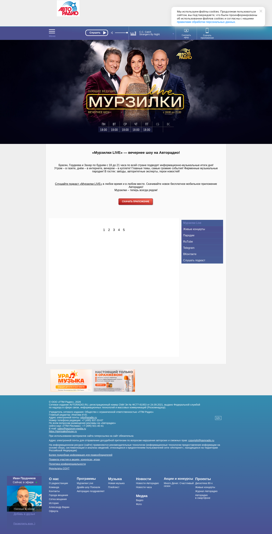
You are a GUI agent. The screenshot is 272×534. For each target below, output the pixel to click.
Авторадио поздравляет (91, 491)
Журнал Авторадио (206, 491)
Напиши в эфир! (24, 508)
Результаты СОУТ (59, 468)
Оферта (53, 511)
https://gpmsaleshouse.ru (63, 431)
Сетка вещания (58, 499)
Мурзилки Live (192, 222)
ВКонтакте (189, 254)
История (54, 503)
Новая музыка (116, 483)
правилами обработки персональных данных (206, 21)
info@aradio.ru (88, 417)
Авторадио (202, 496)
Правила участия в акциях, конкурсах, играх (74, 459)
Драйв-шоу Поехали (88, 487)
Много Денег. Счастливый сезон (179, 484)
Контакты (54, 491)
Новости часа (144, 487)
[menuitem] (63, 479)
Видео (139, 500)
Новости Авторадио (147, 483)
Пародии (188, 235)
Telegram (188, 247)
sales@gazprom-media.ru (71, 428)
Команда (54, 487)
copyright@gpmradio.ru (201, 440)
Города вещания (58, 495)
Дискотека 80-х (203, 483)
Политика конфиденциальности (67, 464)
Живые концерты (194, 229)
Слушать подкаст (194, 260)
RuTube (188, 241)
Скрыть (37, 473)
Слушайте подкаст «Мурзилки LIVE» (78, 183)
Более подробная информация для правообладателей (80, 455)
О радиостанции (58, 483)
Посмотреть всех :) (24, 523)
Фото (139, 504)
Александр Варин (59, 507)
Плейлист (113, 487)
